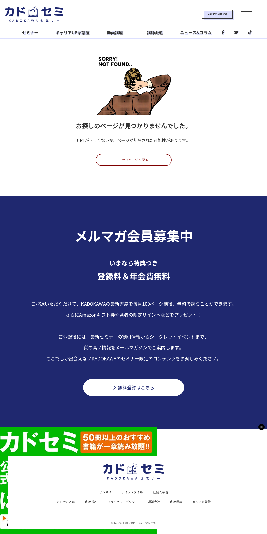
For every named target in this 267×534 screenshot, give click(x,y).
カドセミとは (58, 505)
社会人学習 (163, 495)
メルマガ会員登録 (201, 14)
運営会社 (156, 505)
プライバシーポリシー (121, 505)
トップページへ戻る (133, 162)
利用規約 (86, 505)
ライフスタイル (131, 495)
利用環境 (181, 505)
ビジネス (102, 495)
